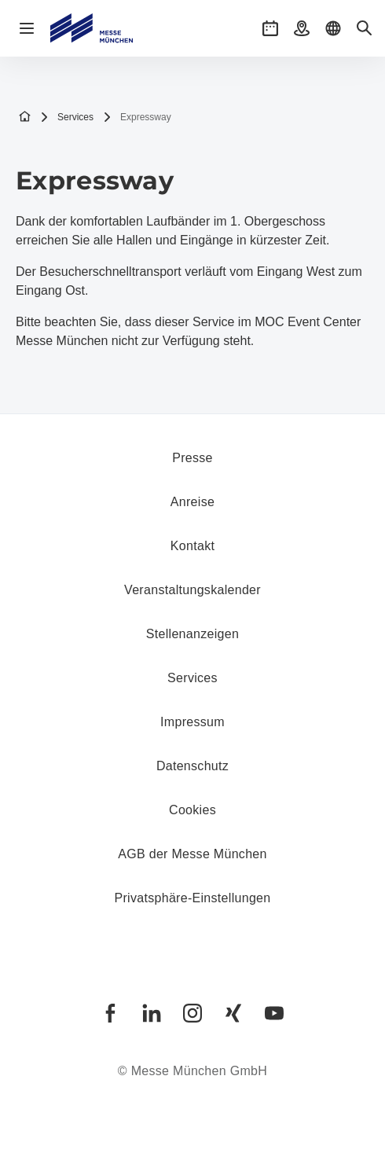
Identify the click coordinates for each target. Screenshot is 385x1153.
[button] (270, 28)
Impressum (192, 722)
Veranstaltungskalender (192, 590)
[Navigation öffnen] (27, 28)
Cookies (192, 810)
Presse (192, 458)
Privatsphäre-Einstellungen (192, 898)
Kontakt (192, 546)
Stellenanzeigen (192, 634)
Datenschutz (192, 766)
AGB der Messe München (192, 854)
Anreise (192, 502)
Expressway (137, 117)
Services (67, 117)
